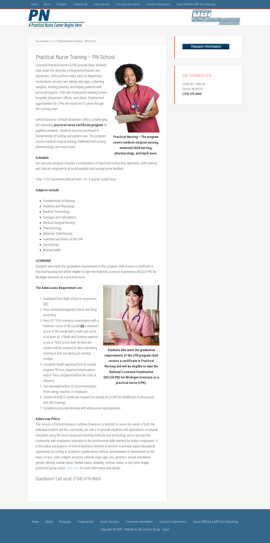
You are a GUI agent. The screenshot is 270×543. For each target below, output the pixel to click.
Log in (165, 529)
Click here (73, 468)
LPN (56, 18)
